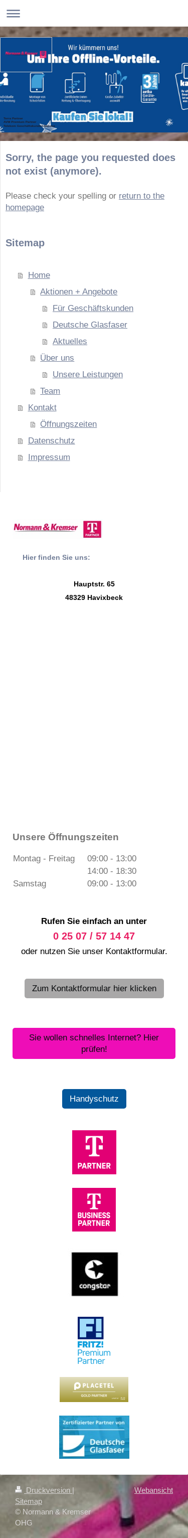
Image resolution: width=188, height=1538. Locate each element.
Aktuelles (70, 341)
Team (50, 391)
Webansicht (153, 1490)
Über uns (57, 358)
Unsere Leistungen (88, 374)
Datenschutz (51, 440)
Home (39, 275)
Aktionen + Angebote (78, 291)
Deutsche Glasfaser (90, 325)
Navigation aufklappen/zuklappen (94, 13)
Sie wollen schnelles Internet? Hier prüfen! (94, 1043)
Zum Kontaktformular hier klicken (94, 988)
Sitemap (28, 1501)
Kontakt (42, 407)
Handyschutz (94, 1099)
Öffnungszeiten (68, 424)
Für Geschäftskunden (93, 308)
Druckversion (43, 1490)
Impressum (49, 457)
